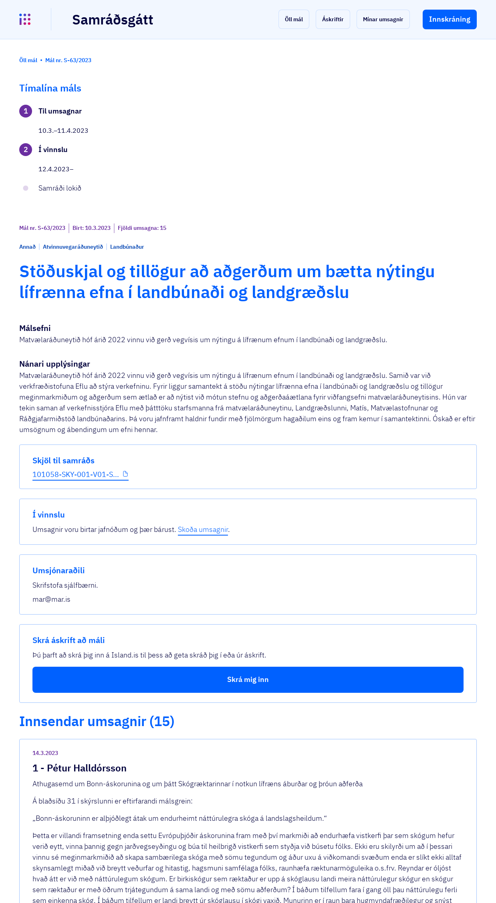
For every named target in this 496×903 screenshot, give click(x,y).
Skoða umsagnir (408, 133)
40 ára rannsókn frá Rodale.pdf (199, 582)
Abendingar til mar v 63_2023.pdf (204, 701)
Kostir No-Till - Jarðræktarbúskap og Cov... (217, 619)
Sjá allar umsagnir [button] (172, 801)
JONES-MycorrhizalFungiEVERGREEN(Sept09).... (229, 607)
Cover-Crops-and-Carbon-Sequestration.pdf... (223, 594)
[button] (293, 19)
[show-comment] (344, 469)
